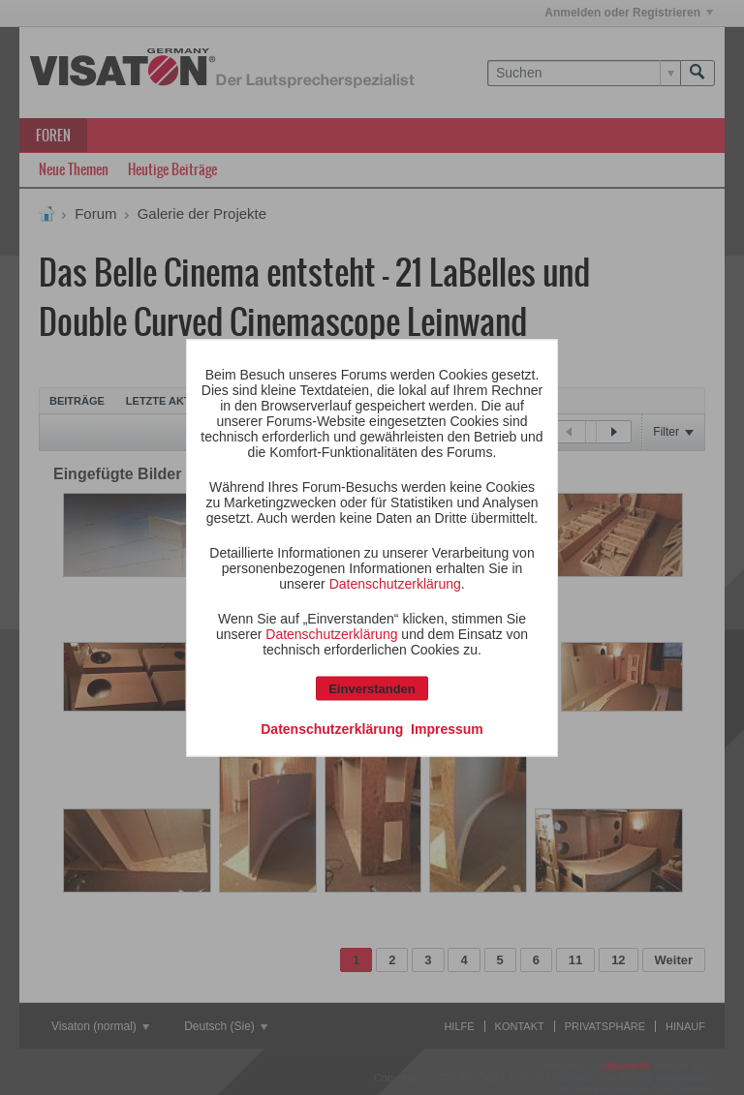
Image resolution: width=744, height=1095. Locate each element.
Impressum (447, 728)
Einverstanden (372, 688)
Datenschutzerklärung (395, 583)
